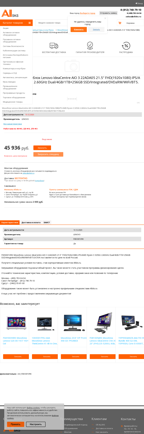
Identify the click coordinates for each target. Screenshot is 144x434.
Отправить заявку (108, 13)
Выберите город (87, 13)
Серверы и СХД (10, 73)
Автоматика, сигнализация (15, 77)
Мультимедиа (9, 82)
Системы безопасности (13, 46)
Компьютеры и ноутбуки (14, 68)
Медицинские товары (13, 102)
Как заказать (102, 432)
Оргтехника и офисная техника (13, 62)
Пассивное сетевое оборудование (12, 40)
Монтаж (67, 432)
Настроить (36, 424)
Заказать (42, 147)
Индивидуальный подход (75, 424)
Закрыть (96, 29)
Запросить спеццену (48, 154)
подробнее (39, 181)
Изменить (79, 29)
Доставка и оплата (104, 428)
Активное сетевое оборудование (11, 33)
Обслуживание (71, 428)
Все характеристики (13, 124)
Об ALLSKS (100, 424)
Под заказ (47, 139)
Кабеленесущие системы (14, 50)
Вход (140, 3)
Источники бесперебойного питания (15, 56)
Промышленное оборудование (10, 87)
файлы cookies (33, 407)
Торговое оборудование (14, 97)
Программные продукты (14, 93)
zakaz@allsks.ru (133, 16)
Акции (5, 28)
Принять (15, 424)
